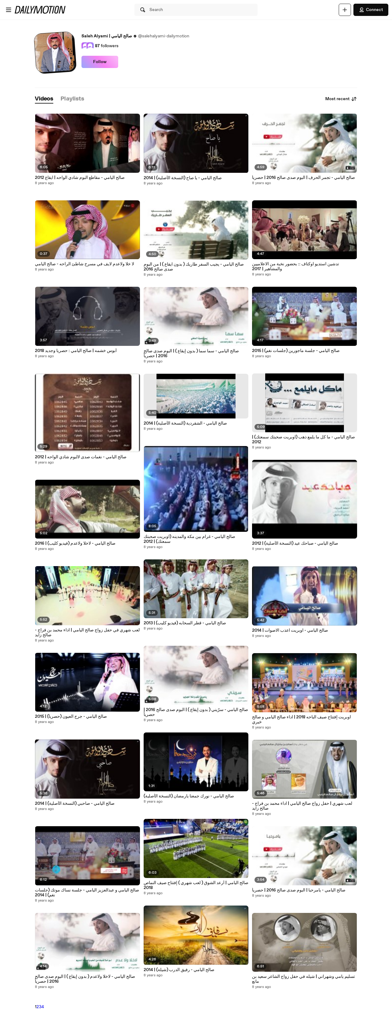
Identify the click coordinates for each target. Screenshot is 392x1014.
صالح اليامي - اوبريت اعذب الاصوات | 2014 (290, 630)
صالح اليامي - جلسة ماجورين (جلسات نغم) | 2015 (296, 350)
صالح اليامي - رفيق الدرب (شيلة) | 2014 (179, 969)
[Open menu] (8, 10)
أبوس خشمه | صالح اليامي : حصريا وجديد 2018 (76, 350)
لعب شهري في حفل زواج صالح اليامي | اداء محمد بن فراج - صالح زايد (87, 633)
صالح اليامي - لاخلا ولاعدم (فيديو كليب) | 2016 (75, 543)
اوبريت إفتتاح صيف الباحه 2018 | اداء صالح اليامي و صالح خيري (301, 720)
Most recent (341, 99)
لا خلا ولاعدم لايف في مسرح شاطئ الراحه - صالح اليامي (84, 264)
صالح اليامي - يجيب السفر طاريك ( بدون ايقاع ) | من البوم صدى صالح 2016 (194, 267)
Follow (100, 62)
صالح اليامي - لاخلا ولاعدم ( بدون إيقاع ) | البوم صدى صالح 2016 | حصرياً (85, 979)
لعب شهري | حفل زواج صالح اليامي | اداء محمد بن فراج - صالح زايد (302, 806)
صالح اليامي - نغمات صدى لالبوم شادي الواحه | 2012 (80, 457)
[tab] (44, 99)
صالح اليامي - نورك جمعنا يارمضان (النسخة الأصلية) (189, 796)
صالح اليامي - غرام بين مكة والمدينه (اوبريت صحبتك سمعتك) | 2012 (189, 539)
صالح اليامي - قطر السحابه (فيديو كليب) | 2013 (185, 623)
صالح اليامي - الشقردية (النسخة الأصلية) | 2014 (185, 423)
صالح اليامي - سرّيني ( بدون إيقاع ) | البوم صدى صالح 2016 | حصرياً (196, 712)
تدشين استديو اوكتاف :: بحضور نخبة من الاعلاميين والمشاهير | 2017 (295, 266)
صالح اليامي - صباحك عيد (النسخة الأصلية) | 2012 (295, 543)
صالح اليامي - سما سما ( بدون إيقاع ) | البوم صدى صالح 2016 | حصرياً (191, 353)
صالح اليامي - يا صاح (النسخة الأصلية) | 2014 (183, 178)
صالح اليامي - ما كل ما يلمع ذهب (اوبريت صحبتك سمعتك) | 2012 (303, 440)
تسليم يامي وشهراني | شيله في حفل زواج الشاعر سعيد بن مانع (303, 979)
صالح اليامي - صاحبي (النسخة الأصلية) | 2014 (75, 803)
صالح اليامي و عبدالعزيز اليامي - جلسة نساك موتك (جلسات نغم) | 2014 (87, 893)
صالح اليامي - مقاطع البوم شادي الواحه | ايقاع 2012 (80, 177)
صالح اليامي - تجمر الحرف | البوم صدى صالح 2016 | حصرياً (303, 177)
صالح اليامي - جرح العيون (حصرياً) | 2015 (71, 716)
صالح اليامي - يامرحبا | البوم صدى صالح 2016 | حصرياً (298, 890)
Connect (371, 10)
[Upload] (345, 10)
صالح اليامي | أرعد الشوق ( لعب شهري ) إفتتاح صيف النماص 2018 (196, 885)
